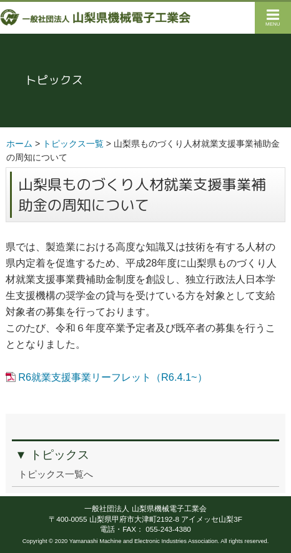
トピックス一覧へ (55, 474)
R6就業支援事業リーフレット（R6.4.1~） (112, 377)
